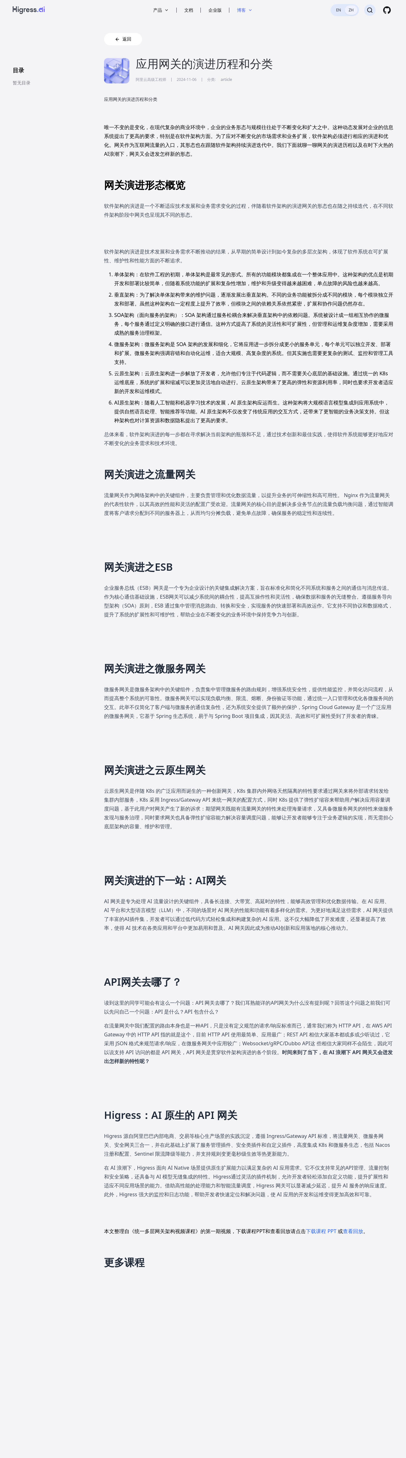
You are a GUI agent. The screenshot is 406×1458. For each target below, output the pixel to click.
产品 (161, 10)
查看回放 (353, 1231)
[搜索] (370, 10)
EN (338, 10)
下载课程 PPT (322, 1231)
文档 (188, 10)
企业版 (215, 10)
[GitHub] (387, 10)
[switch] (345, 10)
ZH (351, 10)
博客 (245, 10)
